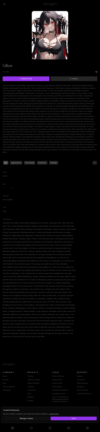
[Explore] (12, 428)
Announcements (9, 387)
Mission (6, 380)
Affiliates (30, 397)
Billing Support (82, 383)
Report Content (82, 390)
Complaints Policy (58, 394)
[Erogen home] (50, 4)
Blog (4, 383)
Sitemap (30, 400)
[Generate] (68, 428)
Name (5, 172)
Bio (5, 163)
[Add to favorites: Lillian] (96, 72)
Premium (30, 376)
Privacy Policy (57, 380)
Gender (5, 196)
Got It (74, 418)
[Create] (50, 428)
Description (7, 219)
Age (4, 184)
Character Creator (33, 380)
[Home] (50, 364)
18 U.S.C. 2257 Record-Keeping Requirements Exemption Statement (60, 399)
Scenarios (42, 163)
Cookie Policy (57, 383)
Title (4, 207)
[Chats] (31, 428)
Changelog (7, 390)
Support (80, 376)
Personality (29, 163)
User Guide (31, 390)
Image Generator (33, 383)
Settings (53, 163)
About (5, 376)
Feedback (80, 387)
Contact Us (81, 380)
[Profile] (87, 428)
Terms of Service (58, 376)
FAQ (28, 394)
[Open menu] (4, 4)
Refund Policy (57, 387)
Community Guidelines (60, 390)
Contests (30, 387)
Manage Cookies (26, 418)
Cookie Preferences (84, 394)
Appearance (16, 163)
